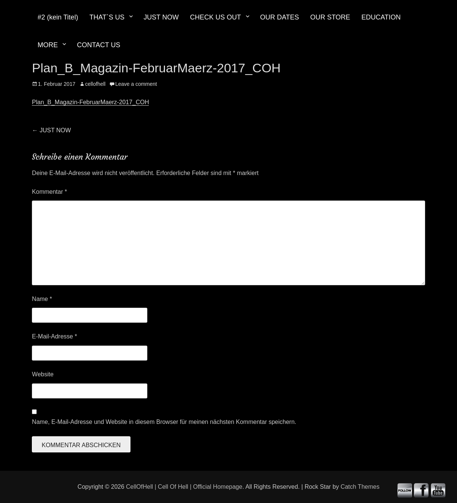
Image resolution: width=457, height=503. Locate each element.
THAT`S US (106, 17)
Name (42, 299)
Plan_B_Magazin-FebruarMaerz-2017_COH (90, 102)
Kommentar (49, 192)
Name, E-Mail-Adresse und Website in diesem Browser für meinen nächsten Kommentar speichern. (164, 422)
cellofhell (95, 84)
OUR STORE (330, 17)
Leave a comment (136, 84)
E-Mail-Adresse (54, 336)
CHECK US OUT (215, 17)
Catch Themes (359, 487)
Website (43, 374)
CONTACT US (98, 45)
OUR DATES (279, 17)
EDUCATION (381, 17)
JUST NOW (161, 17)
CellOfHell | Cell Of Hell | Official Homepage (184, 487)
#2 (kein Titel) (57, 17)
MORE (47, 45)
